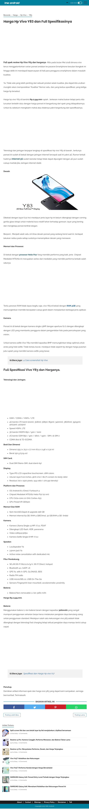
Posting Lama (80, 715)
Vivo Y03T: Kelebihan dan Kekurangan (24, 759)
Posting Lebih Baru (12, 715)
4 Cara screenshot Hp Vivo (35, 361)
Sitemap (37, 803)
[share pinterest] (55, 707)
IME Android (50, 807)
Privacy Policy (49, 803)
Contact (26, 803)
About (16, 803)
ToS (73, 803)
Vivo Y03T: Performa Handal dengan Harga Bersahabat (31, 768)
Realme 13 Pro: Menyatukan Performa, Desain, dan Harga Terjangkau (36, 750)
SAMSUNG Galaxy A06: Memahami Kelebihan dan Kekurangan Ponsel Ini (38, 787)
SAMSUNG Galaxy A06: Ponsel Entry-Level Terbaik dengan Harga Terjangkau (39, 778)
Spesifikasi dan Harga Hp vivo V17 (39, 674)
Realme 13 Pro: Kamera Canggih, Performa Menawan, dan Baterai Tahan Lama (40, 740)
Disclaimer (63, 803)
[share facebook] (13, 707)
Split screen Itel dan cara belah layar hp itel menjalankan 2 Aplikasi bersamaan (40, 731)
